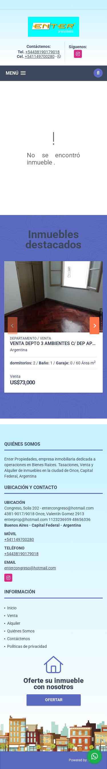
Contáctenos (18, 638)
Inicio (12, 608)
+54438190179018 (42, 52)
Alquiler (13, 623)
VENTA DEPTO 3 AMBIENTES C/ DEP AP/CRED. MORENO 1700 (53, 343)
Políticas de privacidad (27, 646)
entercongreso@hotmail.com (30, 568)
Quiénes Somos (21, 631)
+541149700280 (39, 56)
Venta (12, 615)
